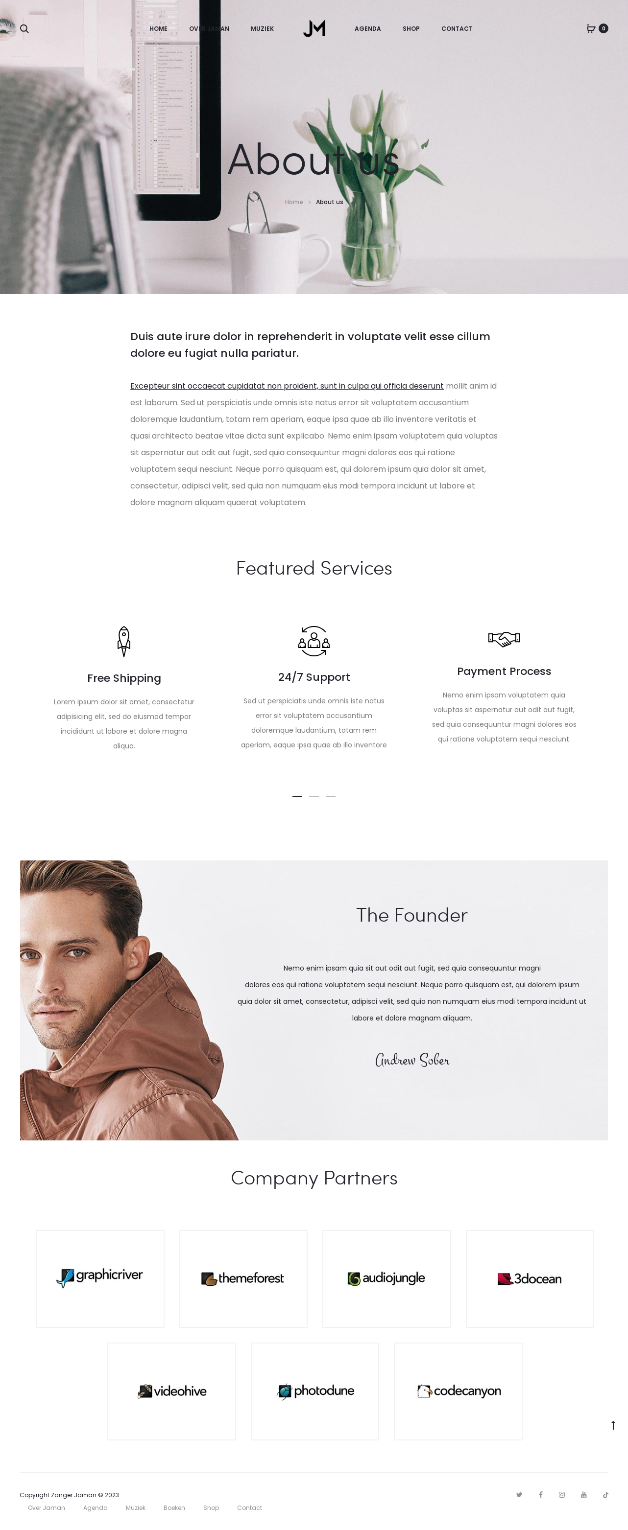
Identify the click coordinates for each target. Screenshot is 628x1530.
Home (158, 28)
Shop (411, 28)
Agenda (368, 28)
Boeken (174, 1508)
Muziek (262, 28)
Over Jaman (209, 28)
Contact (457, 28)
